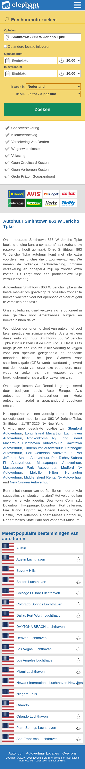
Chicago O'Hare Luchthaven (38, 593)
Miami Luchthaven (30, 672)
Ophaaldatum (13, 53)
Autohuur (15, 753)
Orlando (22, 705)
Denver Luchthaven (31, 638)
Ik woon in (18, 86)
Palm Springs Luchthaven (36, 728)
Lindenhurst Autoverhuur (43, 448)
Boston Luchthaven (31, 582)
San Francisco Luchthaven (37, 739)
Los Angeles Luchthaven (35, 660)
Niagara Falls (26, 694)
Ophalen (10, 30)
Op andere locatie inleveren (29, 47)
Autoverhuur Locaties (42, 753)
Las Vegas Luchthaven (34, 649)
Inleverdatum (13, 67)
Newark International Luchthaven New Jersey (49, 683)
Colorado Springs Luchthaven (39, 604)
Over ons (69, 753)
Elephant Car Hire (43, 757)
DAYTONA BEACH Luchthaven (40, 627)
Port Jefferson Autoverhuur (48, 453)
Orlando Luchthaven (32, 716)
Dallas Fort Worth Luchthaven (39, 615)
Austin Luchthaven (30, 559)
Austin (21, 548)
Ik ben (20, 94)
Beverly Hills (26, 571)
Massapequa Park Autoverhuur (29, 468)
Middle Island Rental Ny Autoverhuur (53, 477)
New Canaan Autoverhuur (30, 482)
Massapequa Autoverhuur (59, 463)
